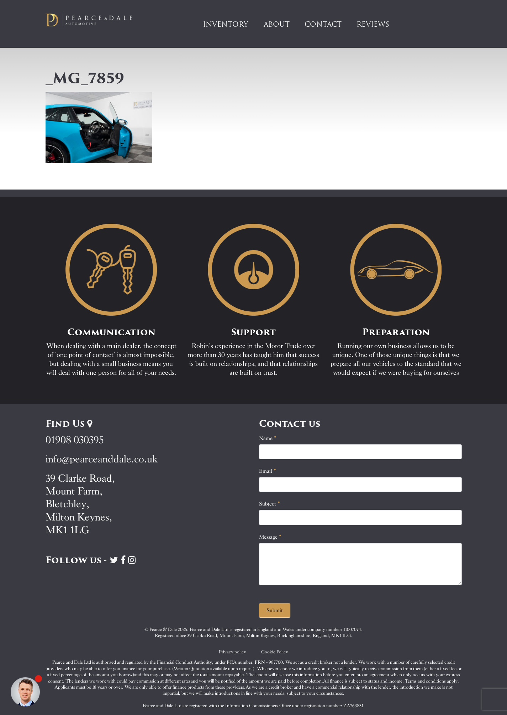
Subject (269, 504)
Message (270, 537)
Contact (323, 24)
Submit (274, 610)
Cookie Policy (274, 651)
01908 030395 (75, 440)
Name (267, 438)
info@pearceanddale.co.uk (102, 459)
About (277, 24)
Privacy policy (232, 651)
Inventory (225, 24)
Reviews (373, 24)
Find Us (69, 423)
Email (267, 471)
